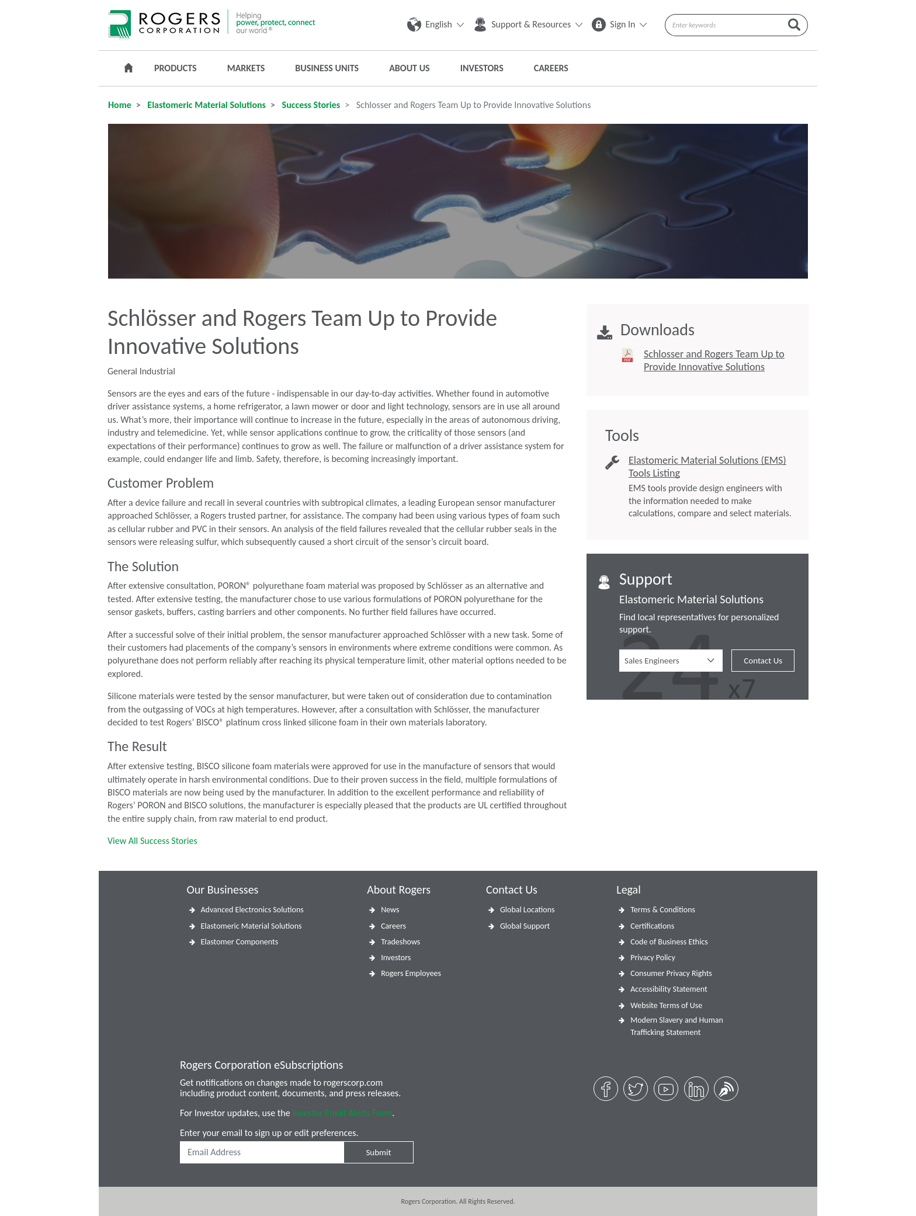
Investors (482, 68)
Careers (551, 68)
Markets (246, 68)
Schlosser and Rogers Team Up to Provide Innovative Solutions (714, 360)
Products (175, 68)
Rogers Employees (411, 973)
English (435, 24)
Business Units (327, 68)
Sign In (619, 24)
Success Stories (310, 104)
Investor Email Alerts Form (342, 1112)
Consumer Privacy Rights (671, 973)
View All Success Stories (152, 840)
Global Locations (527, 910)
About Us (409, 68)
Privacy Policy (652, 958)
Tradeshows (400, 942)
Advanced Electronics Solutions (252, 910)
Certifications (652, 926)
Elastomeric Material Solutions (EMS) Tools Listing (707, 467)
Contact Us (763, 660)
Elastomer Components (240, 942)
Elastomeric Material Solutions (205, 104)
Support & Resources (527, 24)
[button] (671, 660)
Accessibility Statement (668, 989)
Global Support (525, 926)
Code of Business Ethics (669, 942)
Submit (378, 1152)
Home (119, 104)
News (390, 910)
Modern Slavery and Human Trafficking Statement (676, 1026)
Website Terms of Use (666, 1005)
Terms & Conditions (662, 910)
